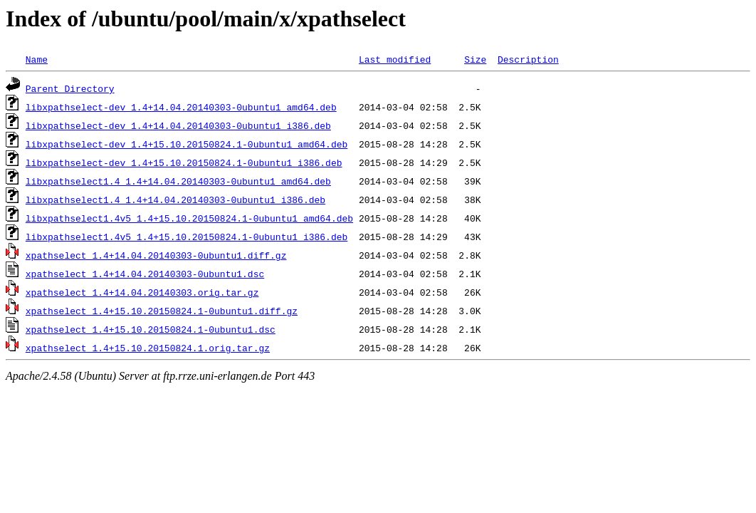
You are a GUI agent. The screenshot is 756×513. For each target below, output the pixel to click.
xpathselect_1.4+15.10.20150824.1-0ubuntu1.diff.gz (162, 310)
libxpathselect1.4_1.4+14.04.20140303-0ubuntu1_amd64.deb (178, 181)
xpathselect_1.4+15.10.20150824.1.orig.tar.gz (148, 347)
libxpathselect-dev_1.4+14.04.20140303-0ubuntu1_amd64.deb (181, 106)
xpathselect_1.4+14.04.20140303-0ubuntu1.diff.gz (156, 255)
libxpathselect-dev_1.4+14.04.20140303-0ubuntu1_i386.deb (178, 125)
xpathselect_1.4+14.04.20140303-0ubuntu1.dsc (145, 273)
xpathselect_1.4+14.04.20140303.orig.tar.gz (142, 292)
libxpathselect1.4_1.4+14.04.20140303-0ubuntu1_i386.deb (175, 199)
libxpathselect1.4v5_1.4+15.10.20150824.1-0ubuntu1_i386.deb (186, 236)
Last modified (395, 59)
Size (475, 59)
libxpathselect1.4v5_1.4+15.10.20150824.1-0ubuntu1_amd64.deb (189, 218)
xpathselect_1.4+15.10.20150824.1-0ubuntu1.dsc (150, 329)
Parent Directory (70, 88)
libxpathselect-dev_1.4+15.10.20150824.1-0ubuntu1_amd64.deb (186, 144)
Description (528, 59)
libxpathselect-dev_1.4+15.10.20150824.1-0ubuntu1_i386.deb (184, 162)
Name (37, 59)
